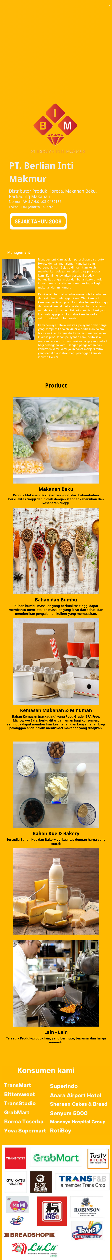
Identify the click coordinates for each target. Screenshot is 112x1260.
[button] (109, 6)
